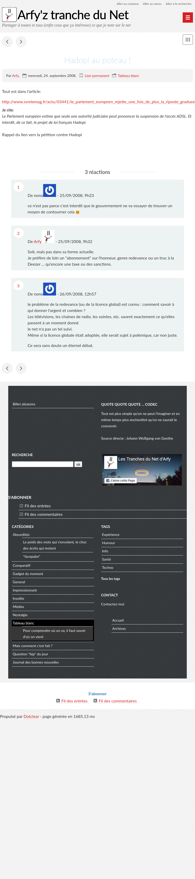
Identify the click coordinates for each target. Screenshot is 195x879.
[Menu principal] (188, 17)
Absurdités (21, 534)
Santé (106, 559)
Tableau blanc (128, 75)
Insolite (18, 598)
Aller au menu (152, 4)
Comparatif (22, 565)
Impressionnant (25, 590)
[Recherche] (42, 464)
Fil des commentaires (44, 514)
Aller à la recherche (178, 4)
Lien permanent (97, 75)
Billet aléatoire (24, 404)
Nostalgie (20, 615)
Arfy (15, 75)
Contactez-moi (112, 604)
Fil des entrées (38, 505)
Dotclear (31, 716)
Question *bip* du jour (30, 654)
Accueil (118, 620)
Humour (108, 543)
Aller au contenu (128, 4)
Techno (107, 567)
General (19, 582)
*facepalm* (31, 556)
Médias (18, 606)
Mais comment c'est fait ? (33, 645)
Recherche (22, 454)
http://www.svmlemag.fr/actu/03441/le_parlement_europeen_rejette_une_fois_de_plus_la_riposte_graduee (98, 101)
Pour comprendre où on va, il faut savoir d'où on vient (54, 633)
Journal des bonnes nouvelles (36, 662)
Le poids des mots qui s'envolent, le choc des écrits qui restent (55, 545)
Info (105, 551)
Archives (119, 628)
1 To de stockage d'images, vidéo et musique (7, 42)
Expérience (110, 534)
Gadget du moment (28, 573)
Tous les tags (110, 579)
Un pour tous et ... (21, 42)
